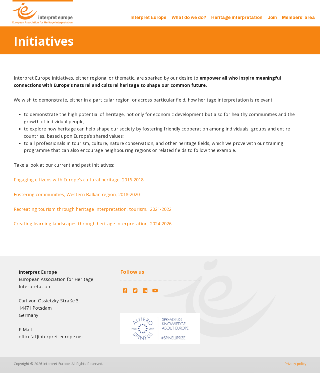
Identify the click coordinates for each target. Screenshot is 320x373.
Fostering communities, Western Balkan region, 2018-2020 (77, 194)
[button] (125, 291)
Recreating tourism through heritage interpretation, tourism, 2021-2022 (93, 209)
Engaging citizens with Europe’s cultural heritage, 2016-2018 (79, 180)
